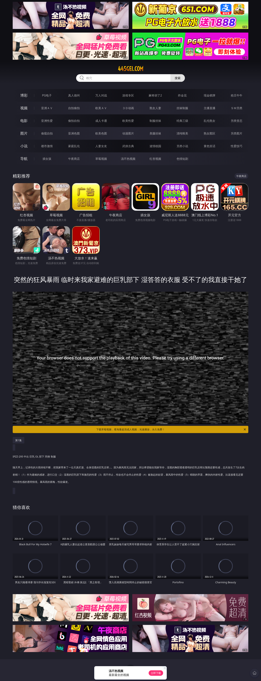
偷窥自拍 (47, 133)
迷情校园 (155, 146)
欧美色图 (101, 133)
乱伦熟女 (209, 121)
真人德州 (74, 95)
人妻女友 (101, 146)
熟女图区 (209, 133)
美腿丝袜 (155, 133)
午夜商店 (74, 159)
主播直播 (209, 108)
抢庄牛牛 (236, 95)
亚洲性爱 (47, 121)
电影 (24, 120)
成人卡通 (101, 121)
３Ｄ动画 (128, 108)
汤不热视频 (128, 159)
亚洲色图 (74, 133)
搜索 (178, 78)
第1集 (18, 440)
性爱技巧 (236, 146)
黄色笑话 (209, 146)
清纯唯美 (182, 133)
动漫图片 (128, 133)
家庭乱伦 (74, 146)
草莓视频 (101, 159)
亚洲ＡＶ (47, 108)
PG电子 (47, 95)
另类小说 (182, 146)
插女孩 (47, 159)
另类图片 (236, 133)
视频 (24, 108)
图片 (24, 133)
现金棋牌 (209, 95)
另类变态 (236, 121)
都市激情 (47, 146)
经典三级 (182, 121)
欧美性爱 (128, 121)
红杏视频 (155, 159)
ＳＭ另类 (236, 108)
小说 (24, 146)
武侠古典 (128, 146)
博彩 (24, 95)
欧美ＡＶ (101, 108)
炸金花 (182, 95)
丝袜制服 (182, 108)
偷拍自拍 (74, 121)
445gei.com (130, 68)
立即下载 (156, 673)
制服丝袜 (155, 121)
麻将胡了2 (155, 95)
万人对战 (101, 95)
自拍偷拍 (74, 108)
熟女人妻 (155, 108)
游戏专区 (128, 95)
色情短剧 (182, 159)
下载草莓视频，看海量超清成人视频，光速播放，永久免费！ (171, 429)
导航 (24, 158)
